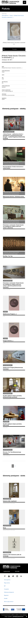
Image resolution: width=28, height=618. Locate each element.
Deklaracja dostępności (9, 592)
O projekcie (6, 589)
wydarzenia (7, 571)
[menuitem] (6, 571)
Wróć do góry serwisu (9, 601)
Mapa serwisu (7, 583)
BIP (4, 586)
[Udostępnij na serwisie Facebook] (11, 59)
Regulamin (6, 595)
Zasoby (11, 15)
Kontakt (5, 598)
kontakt (17, 571)
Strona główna (5, 15)
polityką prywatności (18, 616)
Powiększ (14, 49)
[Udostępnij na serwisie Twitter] (10, 59)
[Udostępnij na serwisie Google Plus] (8, 59)
